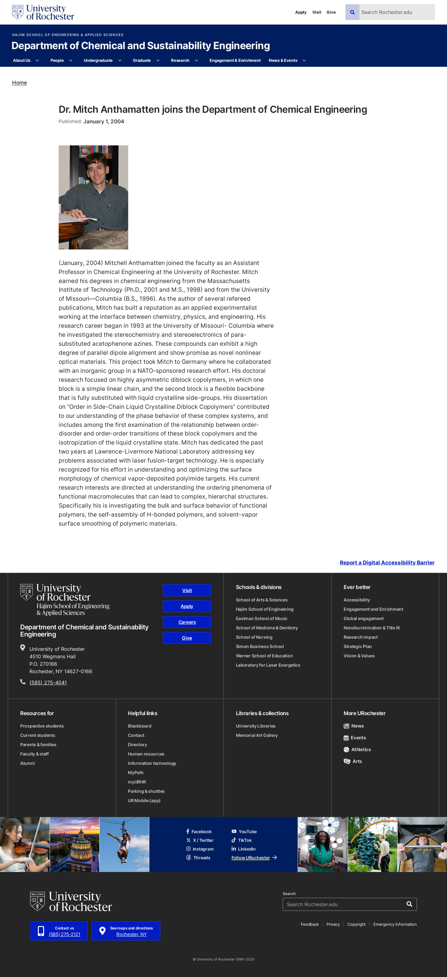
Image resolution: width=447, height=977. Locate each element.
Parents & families (38, 744)
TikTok (241, 840)
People (57, 60)
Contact (136, 735)
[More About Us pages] (37, 60)
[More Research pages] (196, 60)
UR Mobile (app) (144, 800)
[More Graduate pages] (158, 60)
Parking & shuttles (146, 791)
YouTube (244, 831)
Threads (198, 858)
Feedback (310, 924)
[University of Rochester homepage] (43, 12)
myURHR (137, 782)
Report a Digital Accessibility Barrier (387, 563)
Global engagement (364, 618)
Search (289, 894)
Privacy (333, 924)
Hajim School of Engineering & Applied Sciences (68, 35)
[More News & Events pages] (304, 60)
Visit (316, 12)
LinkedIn (244, 849)
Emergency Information (395, 924)
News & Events (283, 60)
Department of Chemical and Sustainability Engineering (140, 46)
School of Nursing (254, 637)
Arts (353, 761)
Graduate (142, 60)
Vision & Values (359, 656)
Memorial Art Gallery (257, 735)
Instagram (200, 849)
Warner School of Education (264, 656)
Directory (137, 744)
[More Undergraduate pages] (120, 60)
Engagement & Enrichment (235, 60)
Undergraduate (98, 60)
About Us (21, 60)
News (354, 726)
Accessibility (357, 600)
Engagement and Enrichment (373, 609)
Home (19, 82)
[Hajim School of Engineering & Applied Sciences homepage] (65, 600)
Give (331, 12)
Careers (187, 622)
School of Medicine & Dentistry (267, 628)
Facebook (199, 831)
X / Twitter (200, 840)
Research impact (361, 637)
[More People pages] (71, 60)
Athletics (357, 749)
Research (180, 60)
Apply (301, 12)
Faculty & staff (34, 754)
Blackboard (139, 726)
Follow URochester (254, 858)
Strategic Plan (358, 646)
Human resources (146, 754)
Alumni (27, 763)
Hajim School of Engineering (265, 609)
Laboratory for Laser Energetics (268, 665)
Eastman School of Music (262, 618)
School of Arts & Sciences (262, 600)
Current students (37, 735)
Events (355, 737)
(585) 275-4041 (48, 682)
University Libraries (256, 726)
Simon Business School (260, 646)
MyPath (135, 772)
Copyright (356, 924)
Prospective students (42, 726)
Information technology (152, 763)
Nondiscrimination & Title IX (372, 628)
